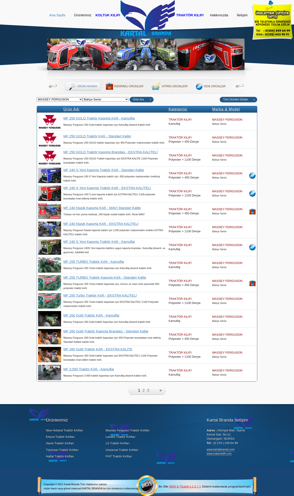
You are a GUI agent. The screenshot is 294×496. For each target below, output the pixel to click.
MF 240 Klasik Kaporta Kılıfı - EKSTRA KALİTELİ (101, 224)
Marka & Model (226, 109)
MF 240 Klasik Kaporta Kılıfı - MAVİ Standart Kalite (102, 208)
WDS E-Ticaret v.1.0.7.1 (185, 486)
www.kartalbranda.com (221, 449)
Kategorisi (178, 109)
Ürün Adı (71, 109)
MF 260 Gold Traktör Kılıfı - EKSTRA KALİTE (97, 349)
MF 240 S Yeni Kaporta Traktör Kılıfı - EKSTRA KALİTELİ (107, 188)
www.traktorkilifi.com (219, 453)
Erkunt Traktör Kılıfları (60, 437)
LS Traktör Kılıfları (118, 443)
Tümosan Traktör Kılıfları (62, 450)
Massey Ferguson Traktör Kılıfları (128, 430)
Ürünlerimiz (82, 15)
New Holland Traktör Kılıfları (64, 430)
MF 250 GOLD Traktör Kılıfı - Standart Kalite (97, 136)
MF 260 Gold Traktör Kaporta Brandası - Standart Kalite (105, 331)
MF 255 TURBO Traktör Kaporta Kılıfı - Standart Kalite (104, 277)
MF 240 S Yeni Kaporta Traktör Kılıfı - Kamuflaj (99, 242)
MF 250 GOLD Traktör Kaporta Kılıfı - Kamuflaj (99, 118)
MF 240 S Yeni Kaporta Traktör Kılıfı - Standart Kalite (103, 170)
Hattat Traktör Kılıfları (60, 456)
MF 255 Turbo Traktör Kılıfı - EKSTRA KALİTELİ (100, 295)
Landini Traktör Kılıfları (121, 437)
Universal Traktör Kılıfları (122, 450)
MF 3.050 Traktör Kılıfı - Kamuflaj (88, 369)
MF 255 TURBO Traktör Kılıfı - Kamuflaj (93, 262)
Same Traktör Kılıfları (60, 443)
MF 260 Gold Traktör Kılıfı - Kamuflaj (91, 315)
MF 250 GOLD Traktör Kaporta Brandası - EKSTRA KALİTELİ (110, 152)
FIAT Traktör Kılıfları (119, 456)
